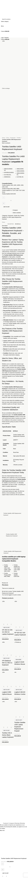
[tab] (11, 224)
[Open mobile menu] (2, 26)
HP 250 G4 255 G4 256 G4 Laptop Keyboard (8, 632)
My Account (4, 787)
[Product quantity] (11, 200)
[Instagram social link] (11, 823)
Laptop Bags (4, 808)
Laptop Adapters (5, 799)
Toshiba (19, 137)
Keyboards (13, 137)
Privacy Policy (4, 819)
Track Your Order (5, 816)
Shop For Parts (4, 784)
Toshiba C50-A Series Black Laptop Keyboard (8, 735)
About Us (3, 777)
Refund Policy (4, 821)
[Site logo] (11, 9)
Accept (7, 830)
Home (3, 137)
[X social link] (8, 823)
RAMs (2, 811)
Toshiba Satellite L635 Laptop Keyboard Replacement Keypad (19, 727)
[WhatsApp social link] (17, 823)
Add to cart (6, 206)
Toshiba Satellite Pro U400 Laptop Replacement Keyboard (13, 217)
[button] (6, 627)
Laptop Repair (4, 782)
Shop (7, 137)
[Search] (14, 19)
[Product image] (8, 617)
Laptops (3, 794)
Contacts (3, 779)
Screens (3, 804)
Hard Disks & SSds (5, 814)
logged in (10, 594)
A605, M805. (7, 576)
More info (2, 830)
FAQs (2, 789)
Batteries (3, 796)
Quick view (7, 624)
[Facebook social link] (5, 823)
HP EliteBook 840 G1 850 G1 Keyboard (7, 663)
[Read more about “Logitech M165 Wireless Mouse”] (18, 659)
